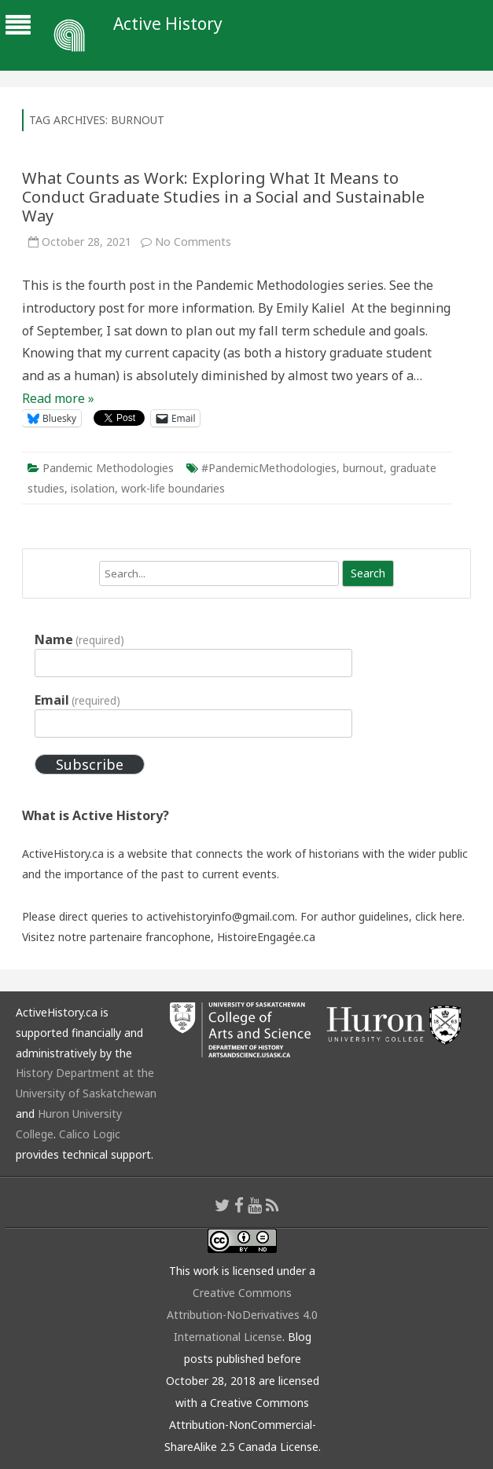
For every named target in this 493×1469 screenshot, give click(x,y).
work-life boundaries (173, 488)
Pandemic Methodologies (108, 467)
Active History (168, 24)
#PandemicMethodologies (269, 467)
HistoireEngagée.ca (266, 936)
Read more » (58, 398)
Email (77, 700)
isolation (93, 488)
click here (438, 916)
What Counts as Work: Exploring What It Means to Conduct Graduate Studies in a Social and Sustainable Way (223, 196)
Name (79, 639)
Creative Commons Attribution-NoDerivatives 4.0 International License (242, 1314)
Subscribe (89, 764)
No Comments (193, 241)
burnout (363, 467)
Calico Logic (89, 1133)
